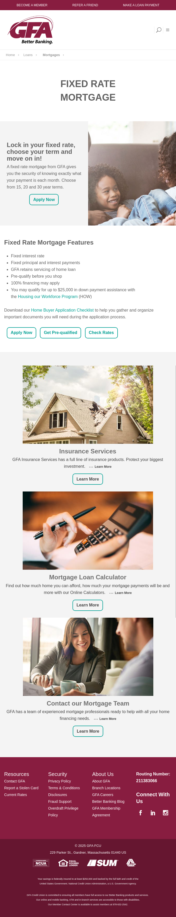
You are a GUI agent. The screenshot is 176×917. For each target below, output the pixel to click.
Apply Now (44, 199)
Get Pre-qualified (60, 332)
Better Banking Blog (108, 801)
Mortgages (51, 55)
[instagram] (166, 813)
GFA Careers (102, 795)
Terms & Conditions (64, 788)
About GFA (101, 781)
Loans (28, 55)
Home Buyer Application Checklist (62, 310)
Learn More (103, 467)
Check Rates (101, 332)
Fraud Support (60, 801)
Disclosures (57, 795)
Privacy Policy (59, 781)
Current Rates (15, 795)
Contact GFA (14, 781)
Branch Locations (106, 788)
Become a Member (32, 5)
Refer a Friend (85, 5)
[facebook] (141, 813)
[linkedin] (154, 813)
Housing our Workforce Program (48, 296)
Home (10, 55)
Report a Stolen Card (21, 788)
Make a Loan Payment (141, 5)
